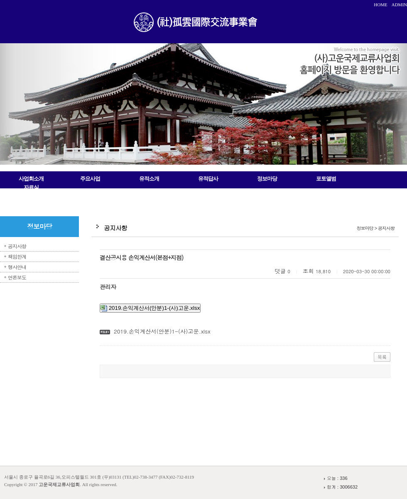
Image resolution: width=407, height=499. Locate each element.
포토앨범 (326, 178)
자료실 (31, 187)
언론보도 (17, 277)
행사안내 (17, 266)
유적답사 (208, 178)
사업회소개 (31, 178)
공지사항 (17, 246)
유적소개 (149, 178)
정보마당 (267, 178)
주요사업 (90, 178)
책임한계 (17, 256)
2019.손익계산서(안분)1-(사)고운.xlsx (150, 308)
